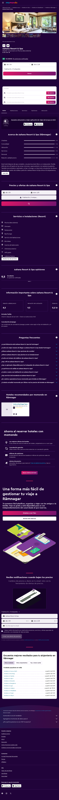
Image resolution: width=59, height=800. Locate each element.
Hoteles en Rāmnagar (50, 7)
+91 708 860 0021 (7, 56)
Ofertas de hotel (6, 7)
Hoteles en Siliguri (9, 695)
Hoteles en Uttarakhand (37, 7)
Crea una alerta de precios (38, 463)
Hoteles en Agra (8, 685)
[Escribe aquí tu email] (31, 626)
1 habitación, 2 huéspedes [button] (12, 69)
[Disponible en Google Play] (28, 124)
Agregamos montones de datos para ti (30, 719)
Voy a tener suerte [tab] (35, 662)
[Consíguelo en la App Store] (16, 785)
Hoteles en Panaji (8, 693)
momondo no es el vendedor (30, 716)
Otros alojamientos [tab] (21, 662)
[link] (29, 473)
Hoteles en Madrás (9, 676)
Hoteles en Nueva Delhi (10, 671)
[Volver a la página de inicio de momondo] (11, 2)
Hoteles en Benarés (9, 681)
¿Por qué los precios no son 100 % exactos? (30, 722)
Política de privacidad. (43, 639)
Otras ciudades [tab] (9, 662)
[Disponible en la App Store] (38, 124)
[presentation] (38, 124)
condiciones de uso (29, 639)
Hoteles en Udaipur (9, 688)
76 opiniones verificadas (20, 59)
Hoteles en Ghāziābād (10, 690)
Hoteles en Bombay (9, 673)
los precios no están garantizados (43, 710)
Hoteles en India (26, 7)
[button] (3, 3)
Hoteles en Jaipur (8, 678)
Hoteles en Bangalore (10, 683)
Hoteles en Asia (16, 7)
